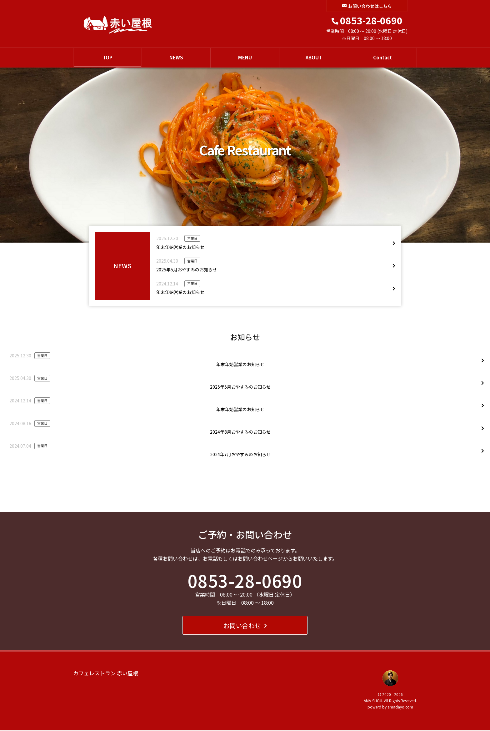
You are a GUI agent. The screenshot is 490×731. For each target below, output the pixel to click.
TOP (107, 57)
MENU (245, 57)
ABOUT (314, 57)
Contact (382, 57)
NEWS (176, 57)
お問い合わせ (245, 625)
